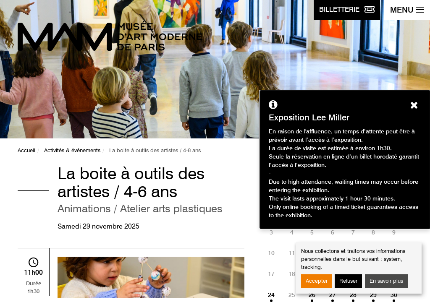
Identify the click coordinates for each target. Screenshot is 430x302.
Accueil (26, 151)
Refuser (348, 281)
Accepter (317, 281)
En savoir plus (386, 281)
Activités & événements (72, 151)
